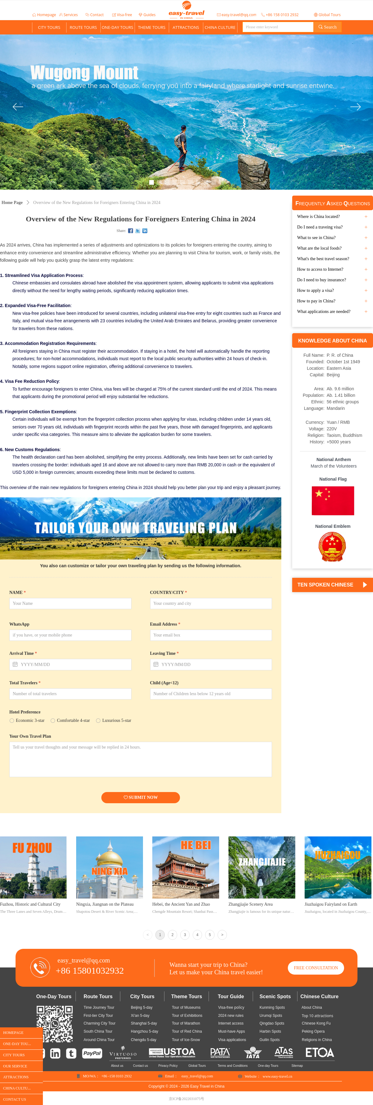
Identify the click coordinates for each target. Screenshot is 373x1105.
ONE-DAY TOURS (117, 27)
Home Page (12, 202)
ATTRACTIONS (186, 27)
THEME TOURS (151, 27)
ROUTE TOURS (83, 27)
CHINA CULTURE (220, 27)
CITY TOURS (49, 27)
